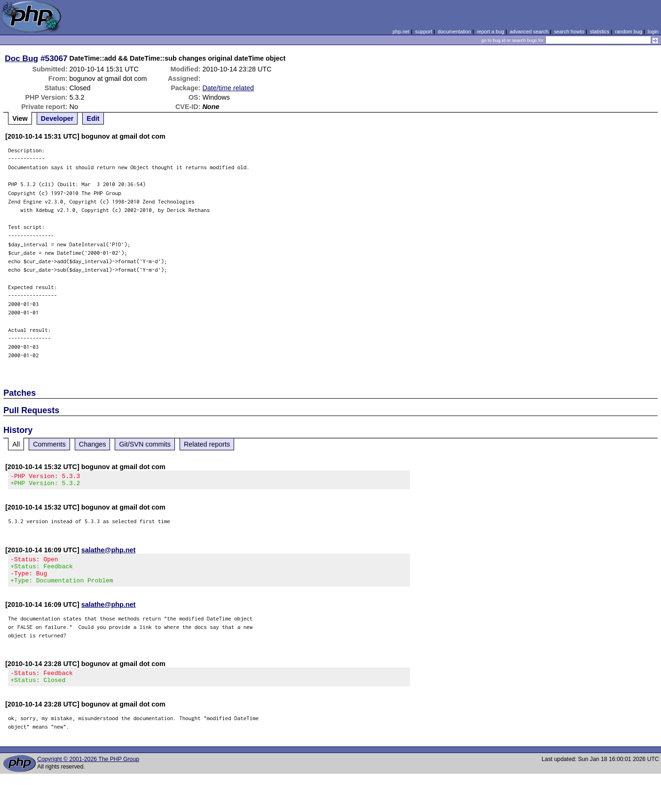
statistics (599, 31)
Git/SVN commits (145, 444)
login (653, 31)
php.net (401, 31)
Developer (57, 118)
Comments (49, 444)
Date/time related (228, 88)
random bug (628, 31)
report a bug (490, 31)
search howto (569, 31)
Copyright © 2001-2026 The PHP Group (88, 770)
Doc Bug (21, 58)
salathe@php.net (108, 553)
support (423, 31)
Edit (93, 118)
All (16, 444)
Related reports (207, 444)
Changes (92, 444)
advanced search (529, 31)
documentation (454, 31)
